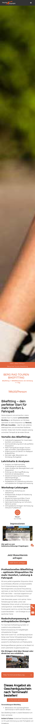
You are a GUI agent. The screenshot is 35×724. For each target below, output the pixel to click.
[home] (8, 3)
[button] (31, 3)
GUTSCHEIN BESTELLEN (17, 700)
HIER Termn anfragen (18, 563)
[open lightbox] (17, 535)
